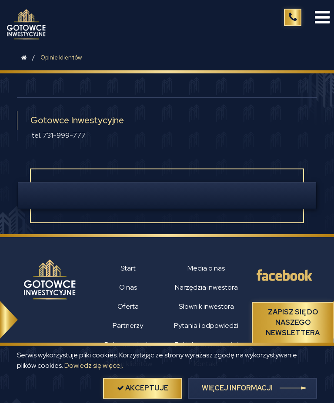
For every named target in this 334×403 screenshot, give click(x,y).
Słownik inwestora (206, 306)
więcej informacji (237, 388)
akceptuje (142, 388)
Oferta (128, 306)
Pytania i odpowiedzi (206, 325)
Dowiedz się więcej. (93, 365)
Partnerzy (128, 325)
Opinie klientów (61, 57)
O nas (128, 287)
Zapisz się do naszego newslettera (293, 322)
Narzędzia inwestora (206, 287)
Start (128, 268)
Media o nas (206, 268)
